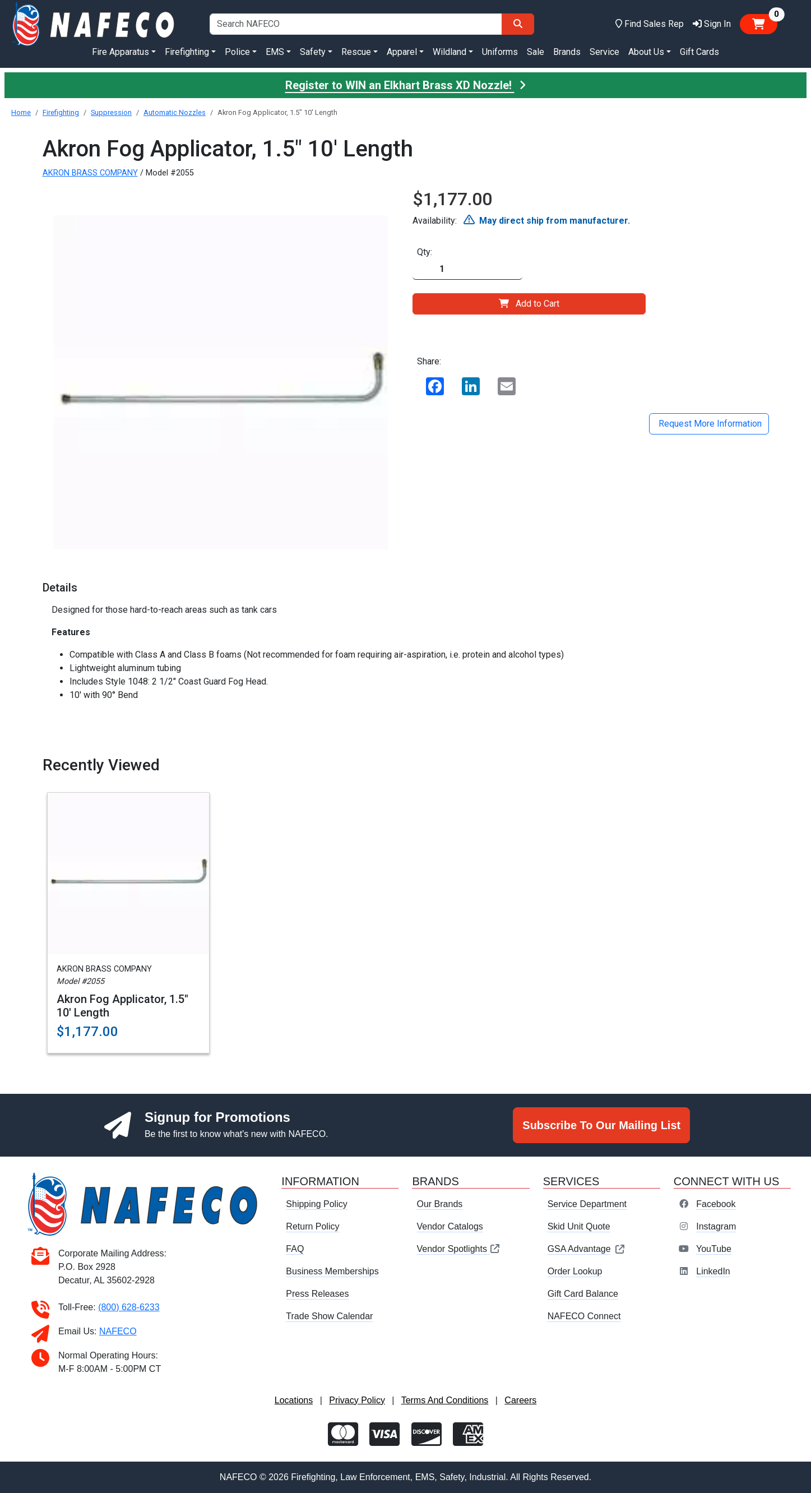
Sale (535, 52)
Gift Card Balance (583, 1293)
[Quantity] (467, 269)
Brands (567, 52)
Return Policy (312, 1226)
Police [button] (237, 52)
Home (21, 112)
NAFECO (118, 1331)
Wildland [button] (449, 52)
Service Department (587, 1204)
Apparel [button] (402, 52)
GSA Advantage (586, 1249)
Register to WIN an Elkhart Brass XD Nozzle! (405, 85)
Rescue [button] (356, 52)
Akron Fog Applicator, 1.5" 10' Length (122, 1005)
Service (604, 52)
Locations (294, 1400)
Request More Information (709, 423)
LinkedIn (713, 1271)
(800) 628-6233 (128, 1307)
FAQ (295, 1249)
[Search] (518, 24)
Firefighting (61, 112)
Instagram (716, 1226)
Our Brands (439, 1204)
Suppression (111, 112)
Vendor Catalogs (449, 1226)
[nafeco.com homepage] (94, 23)
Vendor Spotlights (458, 1249)
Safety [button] (313, 52)
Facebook (715, 1204)
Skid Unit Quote (579, 1226)
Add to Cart (529, 303)
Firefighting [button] (187, 52)
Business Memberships (332, 1271)
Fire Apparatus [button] (120, 52)
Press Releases (317, 1293)
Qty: (424, 252)
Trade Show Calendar (329, 1316)
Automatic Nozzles (174, 112)
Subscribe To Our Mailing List (601, 1125)
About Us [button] (646, 52)
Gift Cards (699, 52)
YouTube (713, 1249)
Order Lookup (575, 1271)
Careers (520, 1400)
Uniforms (500, 52)
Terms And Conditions (445, 1400)
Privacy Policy (357, 1400)
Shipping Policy (316, 1204)
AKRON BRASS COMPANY (90, 173)
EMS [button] (275, 52)
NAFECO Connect (584, 1316)
